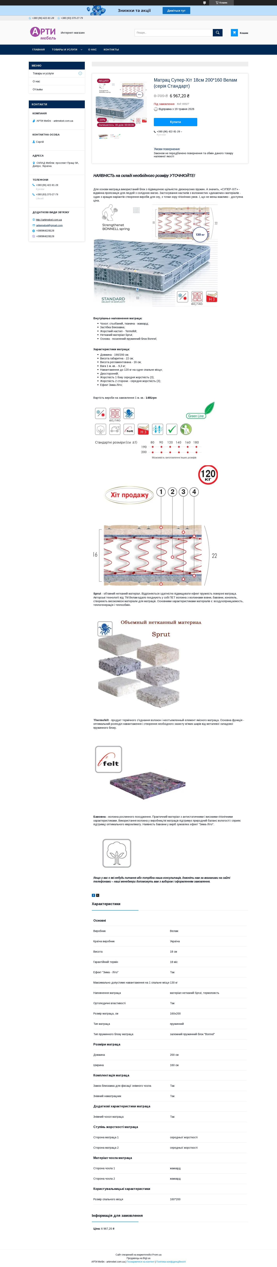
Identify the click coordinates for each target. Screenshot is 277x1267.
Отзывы (38, 89)
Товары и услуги (64, 49)
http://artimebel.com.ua (49, 219)
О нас (92, 49)
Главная (38, 49)
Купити (175, 122)
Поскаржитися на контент (140, 1261)
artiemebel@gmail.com (49, 225)
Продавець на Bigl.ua (138, 1258)
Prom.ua (156, 1254)
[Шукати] (218, 32)
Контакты (111, 49)
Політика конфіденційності (171, 1261)
